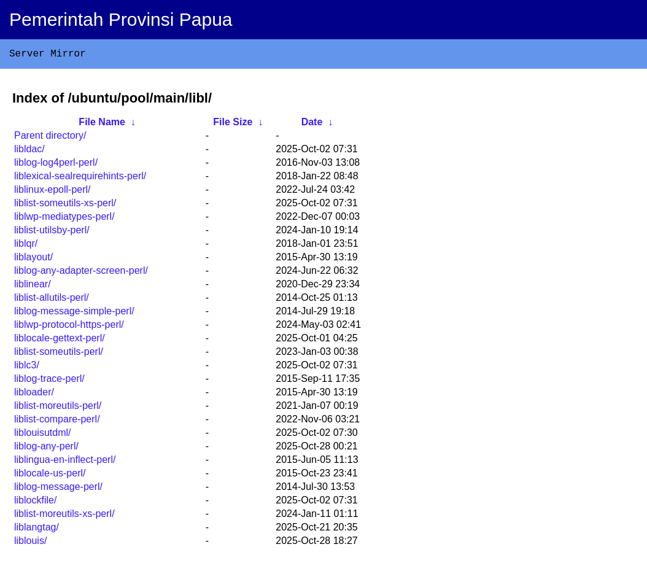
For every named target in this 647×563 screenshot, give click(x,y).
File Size (232, 124)
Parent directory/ (50, 138)
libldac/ (29, 151)
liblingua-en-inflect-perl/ (64, 462)
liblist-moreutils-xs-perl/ (64, 516)
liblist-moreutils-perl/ (57, 408)
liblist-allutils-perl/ (51, 300)
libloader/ (34, 394)
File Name (102, 124)
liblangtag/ (36, 529)
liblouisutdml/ (42, 435)
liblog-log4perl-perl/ (56, 165)
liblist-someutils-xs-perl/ (65, 205)
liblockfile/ (35, 502)
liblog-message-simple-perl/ (74, 313)
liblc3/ (26, 367)
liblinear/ (32, 286)
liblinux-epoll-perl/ (52, 192)
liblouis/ (30, 543)
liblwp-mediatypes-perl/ (64, 219)
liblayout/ (33, 259)
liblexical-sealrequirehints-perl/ (80, 178)
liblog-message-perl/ (58, 489)
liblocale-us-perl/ (50, 475)
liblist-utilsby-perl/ (52, 232)
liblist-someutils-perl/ (58, 354)
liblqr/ (25, 246)
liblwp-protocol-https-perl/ (69, 327)
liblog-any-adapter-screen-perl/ (81, 273)
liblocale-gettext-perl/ (59, 340)
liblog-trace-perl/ (49, 381)
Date (312, 124)
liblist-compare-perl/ (57, 421)
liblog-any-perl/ (46, 448)
